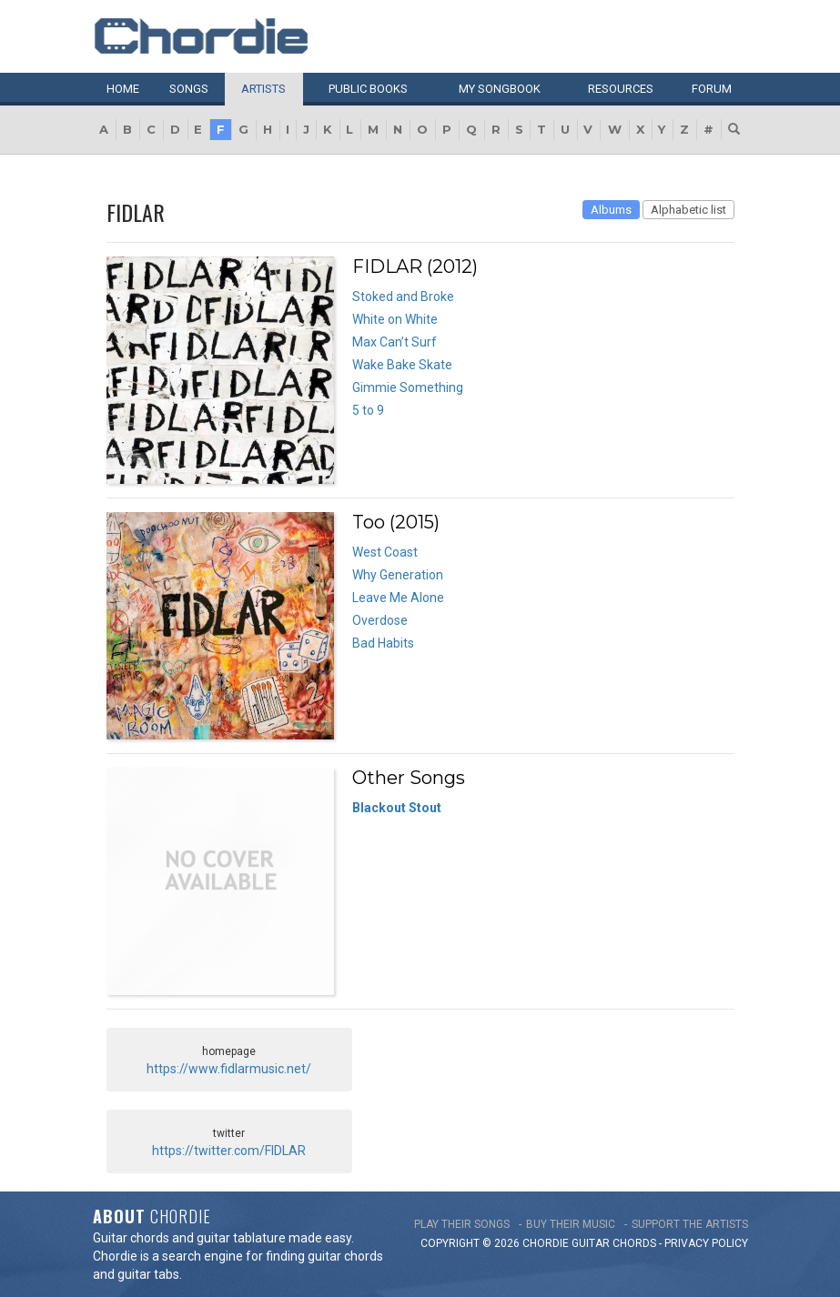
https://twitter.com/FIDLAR (229, 1150)
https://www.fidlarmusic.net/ (229, 1068)
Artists (263, 89)
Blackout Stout (396, 807)
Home (122, 89)
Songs (188, 89)
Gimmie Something (407, 387)
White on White (395, 319)
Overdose (380, 620)
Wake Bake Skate (402, 364)
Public (368, 89)
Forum (712, 89)
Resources (620, 89)
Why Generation (397, 575)
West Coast (385, 552)
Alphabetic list (688, 209)
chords (634, 1243)
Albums (611, 209)
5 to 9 (368, 410)
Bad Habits (383, 643)
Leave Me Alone (398, 597)
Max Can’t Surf (394, 342)
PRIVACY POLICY (706, 1243)
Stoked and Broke (403, 296)
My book (500, 89)
